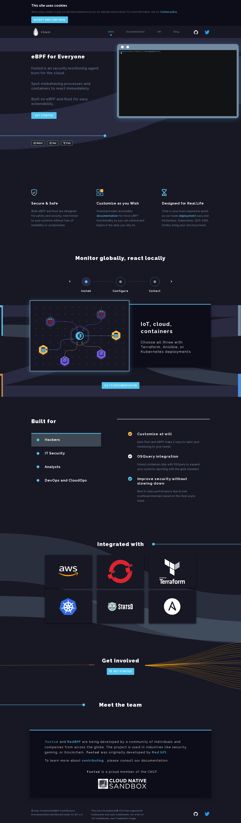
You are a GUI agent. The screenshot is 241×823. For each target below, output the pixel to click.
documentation (107, 215)
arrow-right (171, 281)
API (159, 31)
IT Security (55, 453)
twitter (207, 32)
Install (86, 291)
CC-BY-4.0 (77, 814)
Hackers (52, 440)
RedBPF (74, 741)
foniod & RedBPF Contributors (57, 810)
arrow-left (69, 281)
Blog (176, 31)
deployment (187, 215)
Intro (111, 31)
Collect (155, 291)
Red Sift (159, 752)
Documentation (136, 31)
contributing (93, 760)
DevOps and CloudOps (66, 480)
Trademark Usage (125, 818)
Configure (120, 291)
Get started (44, 115)
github (196, 32)
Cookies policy (168, 12)
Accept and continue (49, 19)
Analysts (53, 467)
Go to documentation (120, 385)
